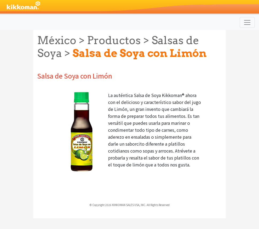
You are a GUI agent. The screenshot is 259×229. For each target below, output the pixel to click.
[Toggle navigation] (247, 22)
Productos (114, 40)
